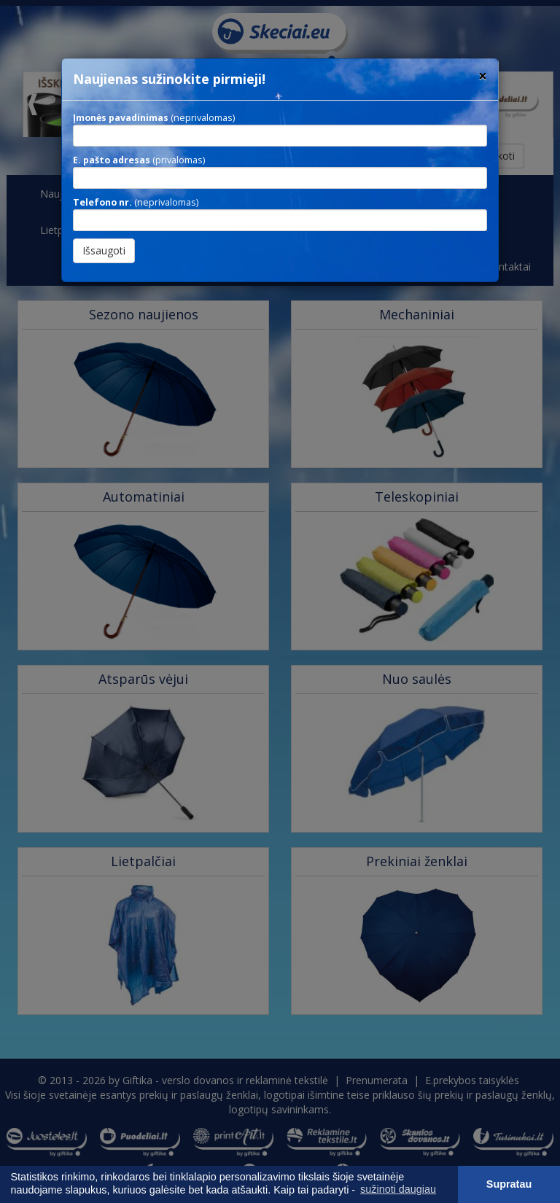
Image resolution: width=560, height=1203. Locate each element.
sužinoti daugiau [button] (398, 1189)
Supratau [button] (509, 1184)
